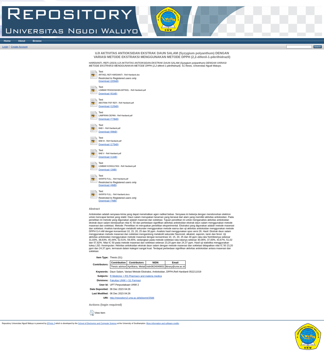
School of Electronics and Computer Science (97, 323)
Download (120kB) (109, 106)
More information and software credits (162, 323)
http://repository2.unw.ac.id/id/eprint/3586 (132, 297)
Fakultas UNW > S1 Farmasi (125, 280)
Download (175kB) (109, 144)
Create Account (19, 46)
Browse (37, 40)
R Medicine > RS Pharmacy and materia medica (136, 276)
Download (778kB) (109, 119)
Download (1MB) (108, 169)
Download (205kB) (109, 81)
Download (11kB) (108, 156)
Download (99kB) (108, 131)
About (21, 40)
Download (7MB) (108, 200)
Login (5, 46)
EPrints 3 (51, 323)
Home (7, 40)
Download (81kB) (108, 93)
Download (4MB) (108, 185)
